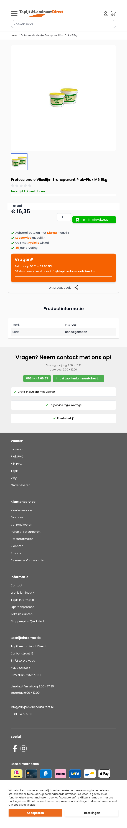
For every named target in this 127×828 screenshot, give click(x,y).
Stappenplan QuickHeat (27, 621)
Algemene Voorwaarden (28, 560)
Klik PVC (16, 464)
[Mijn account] (105, 13)
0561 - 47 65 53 (41, 266)
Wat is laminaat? (23, 593)
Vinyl (14, 478)
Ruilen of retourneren (25, 532)
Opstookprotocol (23, 607)
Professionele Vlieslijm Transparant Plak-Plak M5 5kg (49, 35)
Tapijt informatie (22, 600)
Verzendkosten (21, 525)
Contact (16, 585)
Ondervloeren (20, 485)
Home (14, 35)
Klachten (17, 546)
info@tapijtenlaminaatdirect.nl (72, 271)
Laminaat (17, 449)
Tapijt (15, 471)
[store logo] (60, 13)
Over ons (17, 517)
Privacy (16, 553)
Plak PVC (17, 456)
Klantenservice (21, 510)
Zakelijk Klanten (21, 614)
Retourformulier (22, 539)
